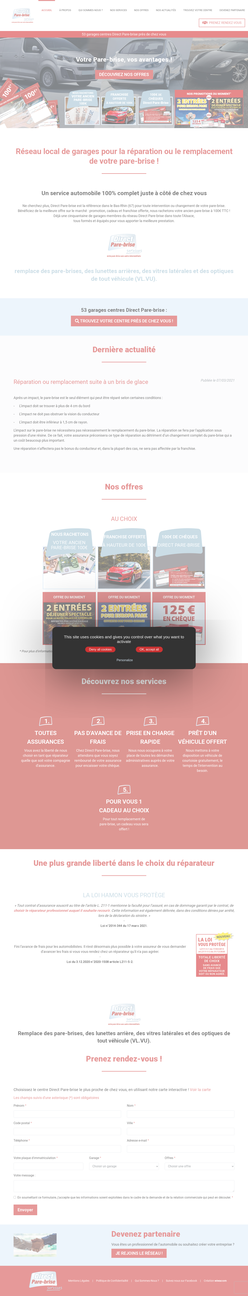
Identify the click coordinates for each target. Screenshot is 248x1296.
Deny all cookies (100, 649)
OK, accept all (149, 649)
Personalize (125, 660)
